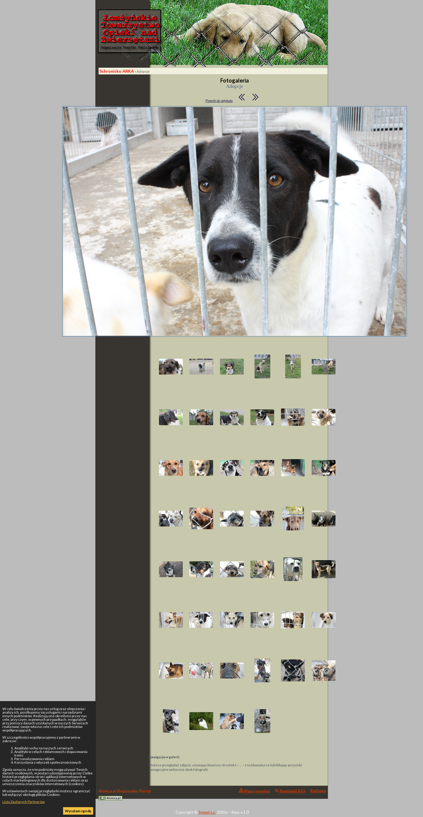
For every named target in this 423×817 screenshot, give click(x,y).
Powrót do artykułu (218, 100)
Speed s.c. (207, 812)
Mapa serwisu (254, 790)
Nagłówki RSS (290, 790)
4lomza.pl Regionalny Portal (125, 794)
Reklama (318, 790)
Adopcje (143, 71)
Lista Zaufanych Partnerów (23, 801)
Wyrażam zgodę (78, 811)
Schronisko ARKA (116, 71)
